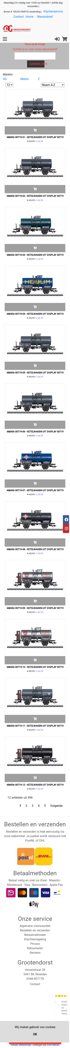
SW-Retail (53, 1045)
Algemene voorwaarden (35, 926)
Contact (18, 16)
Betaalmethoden (35, 935)
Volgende (56, 806)
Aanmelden (37, 64)
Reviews (35, 952)
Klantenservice (53, 11)
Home (29, 16)
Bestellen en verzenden (35, 930)
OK (35, 1034)
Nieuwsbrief (45, 16)
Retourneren (35, 948)
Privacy (35, 944)
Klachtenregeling (35, 939)
